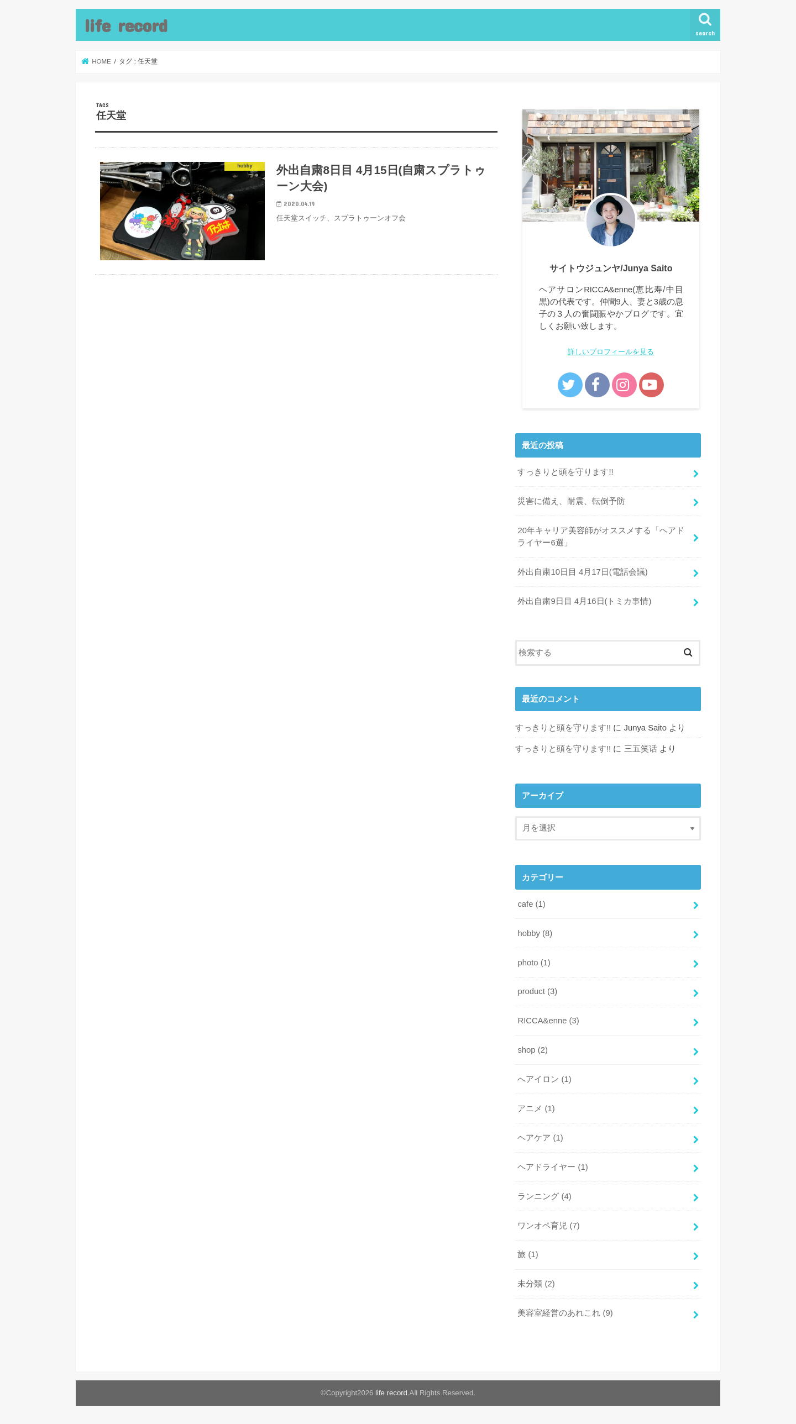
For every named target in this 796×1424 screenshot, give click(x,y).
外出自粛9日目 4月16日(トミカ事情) (584, 601)
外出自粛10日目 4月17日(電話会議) (582, 572)
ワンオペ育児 (548, 1225)
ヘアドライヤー (552, 1167)
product (537, 991)
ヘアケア (540, 1137)
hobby (534, 933)
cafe (531, 904)
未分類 (535, 1283)
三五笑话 (640, 748)
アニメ (535, 1108)
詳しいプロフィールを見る (611, 352)
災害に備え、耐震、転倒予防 (571, 501)
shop (532, 1049)
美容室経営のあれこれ (564, 1313)
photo (533, 962)
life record (126, 25)
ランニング (544, 1196)
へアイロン (544, 1079)
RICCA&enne (548, 1020)
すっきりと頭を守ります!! (565, 471)
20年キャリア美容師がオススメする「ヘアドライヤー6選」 (600, 536)
